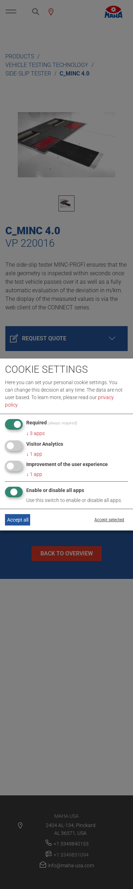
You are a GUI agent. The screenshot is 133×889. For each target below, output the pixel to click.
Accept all (17, 520)
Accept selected (109, 519)
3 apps (35, 433)
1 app (34, 454)
